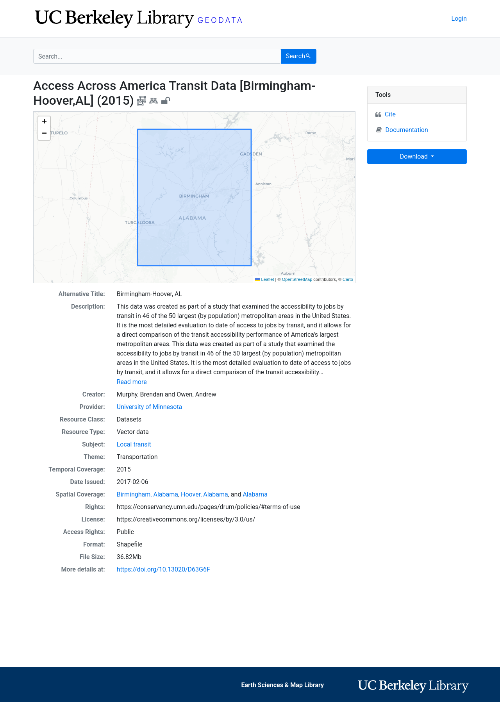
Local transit (134, 444)
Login (459, 18)
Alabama (255, 494)
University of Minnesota (149, 407)
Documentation (402, 130)
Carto (348, 279)
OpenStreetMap (297, 279)
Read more (132, 382)
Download (414, 156)
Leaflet (264, 279)
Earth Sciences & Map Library (282, 685)
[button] (44, 122)
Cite (390, 114)
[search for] (157, 56)
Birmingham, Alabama (147, 494)
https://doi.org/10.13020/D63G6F (163, 569)
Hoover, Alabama (204, 494)
